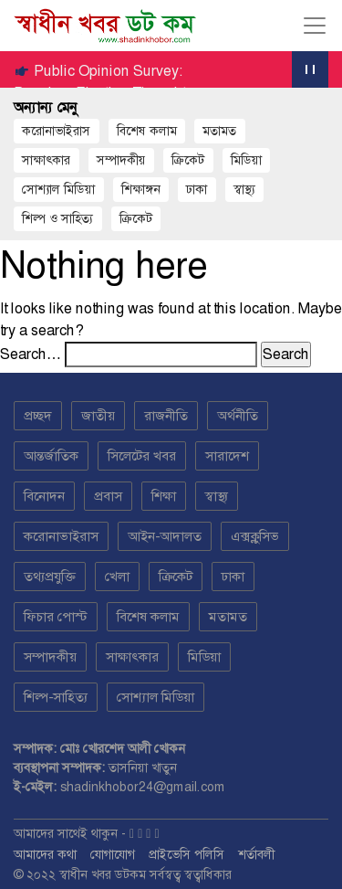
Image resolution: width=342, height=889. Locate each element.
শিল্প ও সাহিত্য (57, 218)
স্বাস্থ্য (244, 189)
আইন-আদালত (165, 536)
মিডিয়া (246, 160)
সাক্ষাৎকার (46, 160)
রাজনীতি (166, 416)
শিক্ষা (163, 496)
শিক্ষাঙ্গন (141, 189)
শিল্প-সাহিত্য (56, 697)
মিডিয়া (204, 657)
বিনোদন (44, 496)
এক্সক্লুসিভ (255, 536)
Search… (30, 354)
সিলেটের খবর (142, 456)
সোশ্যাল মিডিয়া (58, 189)
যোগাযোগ (112, 854)
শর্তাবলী (256, 854)
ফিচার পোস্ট (56, 617)
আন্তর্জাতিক (51, 456)
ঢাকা (196, 189)
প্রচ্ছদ (38, 416)
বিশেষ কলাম (147, 130)
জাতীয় (98, 416)
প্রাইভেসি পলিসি (186, 854)
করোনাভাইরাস (56, 130)
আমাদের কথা (45, 854)
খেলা (117, 576)
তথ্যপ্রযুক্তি (50, 576)
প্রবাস (108, 496)
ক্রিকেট (187, 160)
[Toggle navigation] (314, 25)
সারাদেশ (227, 456)
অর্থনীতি (237, 416)
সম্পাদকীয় (121, 160)
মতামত (219, 130)
